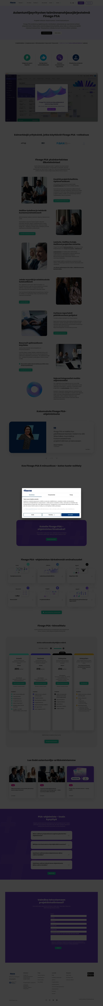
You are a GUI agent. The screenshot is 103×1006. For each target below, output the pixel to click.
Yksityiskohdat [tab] (51, 494)
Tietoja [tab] (71, 494)
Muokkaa (51, 514)
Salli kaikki (70, 514)
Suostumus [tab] (32, 494)
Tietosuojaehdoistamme (31, 509)
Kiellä (32, 514)
